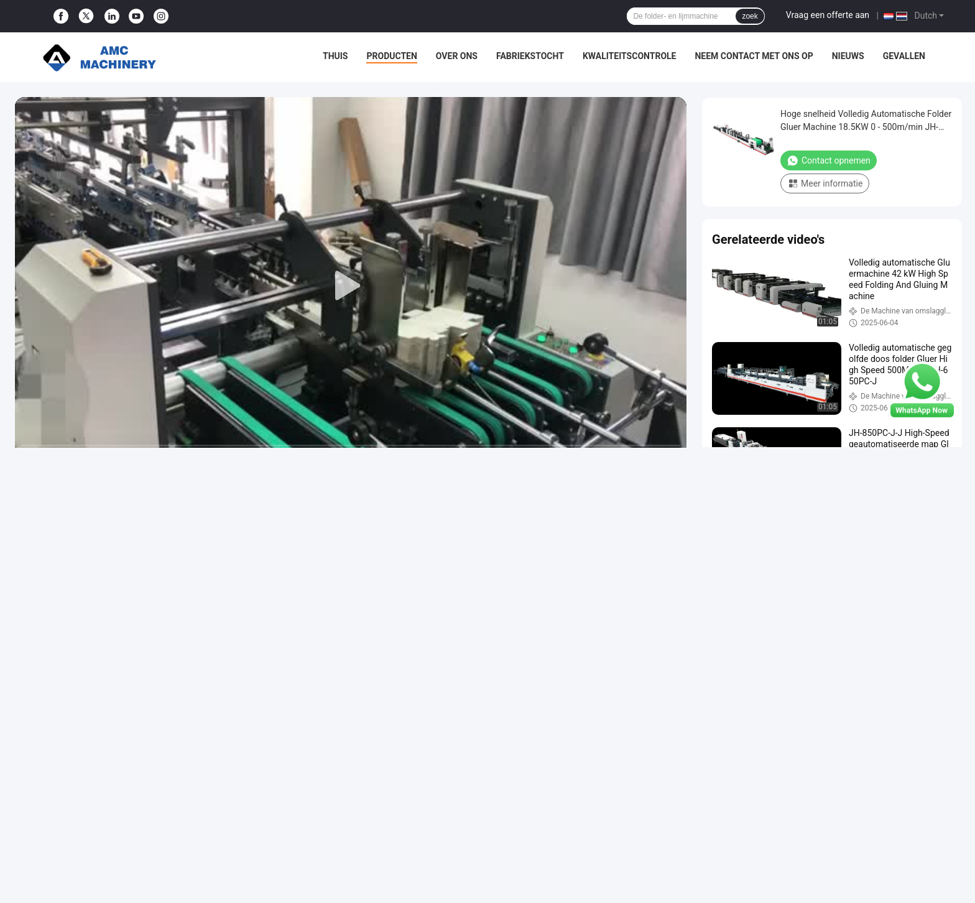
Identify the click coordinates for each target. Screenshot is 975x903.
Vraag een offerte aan (827, 15)
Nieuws (848, 56)
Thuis (335, 56)
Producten (391, 56)
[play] (350, 286)
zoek (749, 16)
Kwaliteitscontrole (630, 56)
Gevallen (904, 56)
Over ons (457, 56)
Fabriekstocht (530, 56)
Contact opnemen (829, 160)
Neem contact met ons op (754, 56)
